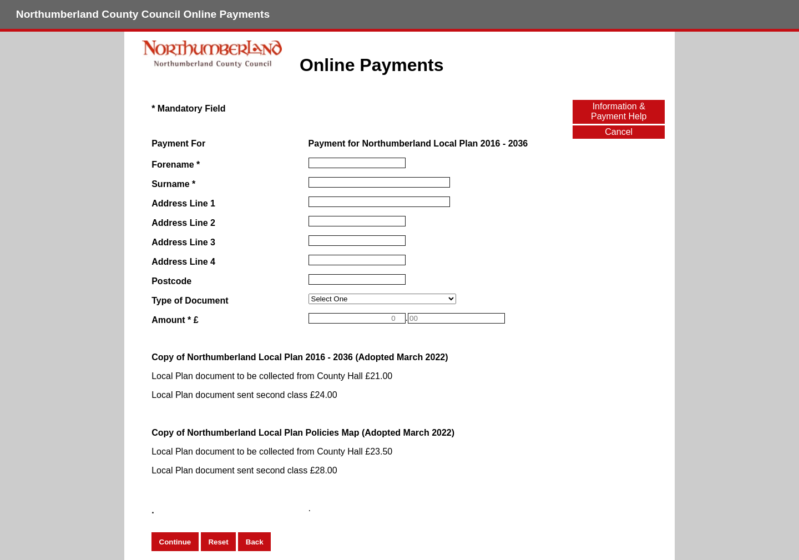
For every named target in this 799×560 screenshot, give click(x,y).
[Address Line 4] (357, 260)
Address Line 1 (183, 203)
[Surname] (379, 182)
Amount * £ (174, 320)
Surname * (173, 184)
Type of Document (189, 300)
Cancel (619, 132)
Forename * (175, 164)
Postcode (171, 281)
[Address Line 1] (379, 201)
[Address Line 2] (357, 221)
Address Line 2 (183, 223)
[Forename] (357, 163)
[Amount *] (357, 318)
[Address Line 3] (357, 240)
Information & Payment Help (619, 111)
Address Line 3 (183, 242)
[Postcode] (357, 279)
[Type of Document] (383, 299)
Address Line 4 (183, 261)
